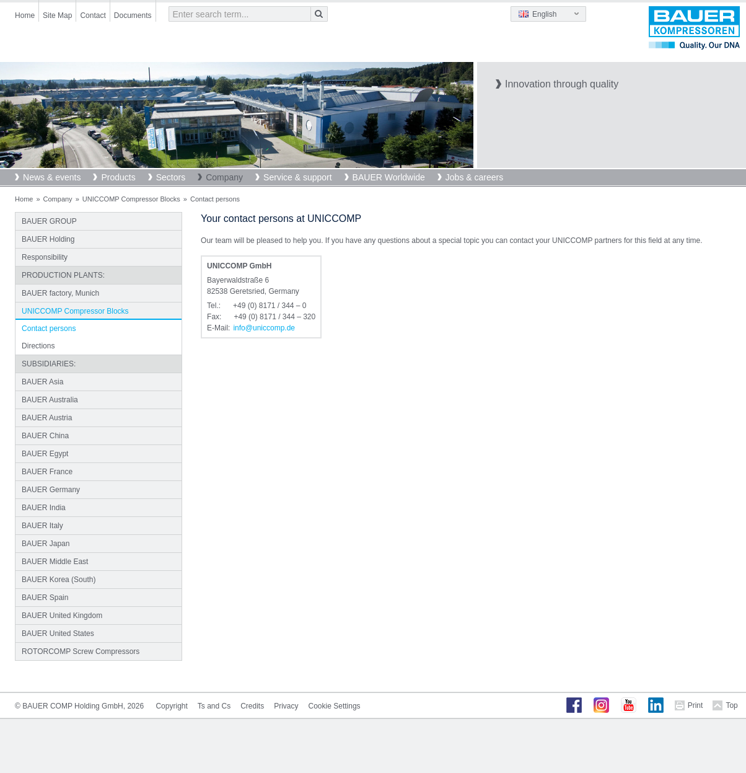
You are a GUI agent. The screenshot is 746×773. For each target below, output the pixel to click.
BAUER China (45, 435)
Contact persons (49, 328)
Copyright (171, 706)
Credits (252, 706)
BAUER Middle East (55, 561)
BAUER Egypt (45, 453)
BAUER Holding (48, 239)
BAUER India (44, 507)
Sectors (170, 177)
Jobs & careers (474, 177)
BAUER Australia (50, 399)
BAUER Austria (47, 417)
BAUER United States (58, 633)
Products (118, 177)
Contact (92, 15)
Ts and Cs (214, 706)
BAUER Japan (45, 543)
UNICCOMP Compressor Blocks (131, 199)
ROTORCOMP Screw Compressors (80, 651)
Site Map (57, 15)
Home (25, 15)
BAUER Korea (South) (58, 579)
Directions (38, 346)
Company (224, 177)
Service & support (297, 177)
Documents (133, 15)
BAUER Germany (51, 489)
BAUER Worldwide (389, 177)
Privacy (286, 706)
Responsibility (45, 257)
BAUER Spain (45, 597)
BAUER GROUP (49, 221)
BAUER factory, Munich (60, 293)
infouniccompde (264, 328)
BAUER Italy (42, 525)
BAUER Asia (42, 382)
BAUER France (47, 471)
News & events (52, 177)
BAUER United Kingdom (62, 615)
